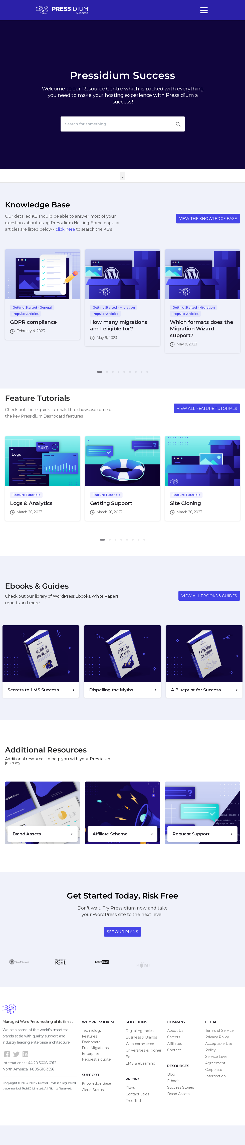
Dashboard (91, 1042)
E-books (174, 1081)
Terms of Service (219, 1030)
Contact (174, 1050)
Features (89, 1036)
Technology (92, 1030)
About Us (175, 1030)
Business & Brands (141, 1037)
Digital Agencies (139, 1031)
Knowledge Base (96, 1083)
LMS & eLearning (140, 1063)
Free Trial (133, 1100)
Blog (171, 1074)
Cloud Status (93, 1090)
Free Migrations (95, 1048)
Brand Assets (178, 1094)
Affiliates (174, 1043)
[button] (122, 176)
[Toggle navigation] (204, 10)
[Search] (116, 124)
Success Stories (180, 1087)
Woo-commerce (140, 1044)
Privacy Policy (217, 1037)
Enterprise (90, 1053)
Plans (130, 1087)
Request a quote (96, 1059)
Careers (173, 1037)
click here (65, 229)
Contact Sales (137, 1094)
